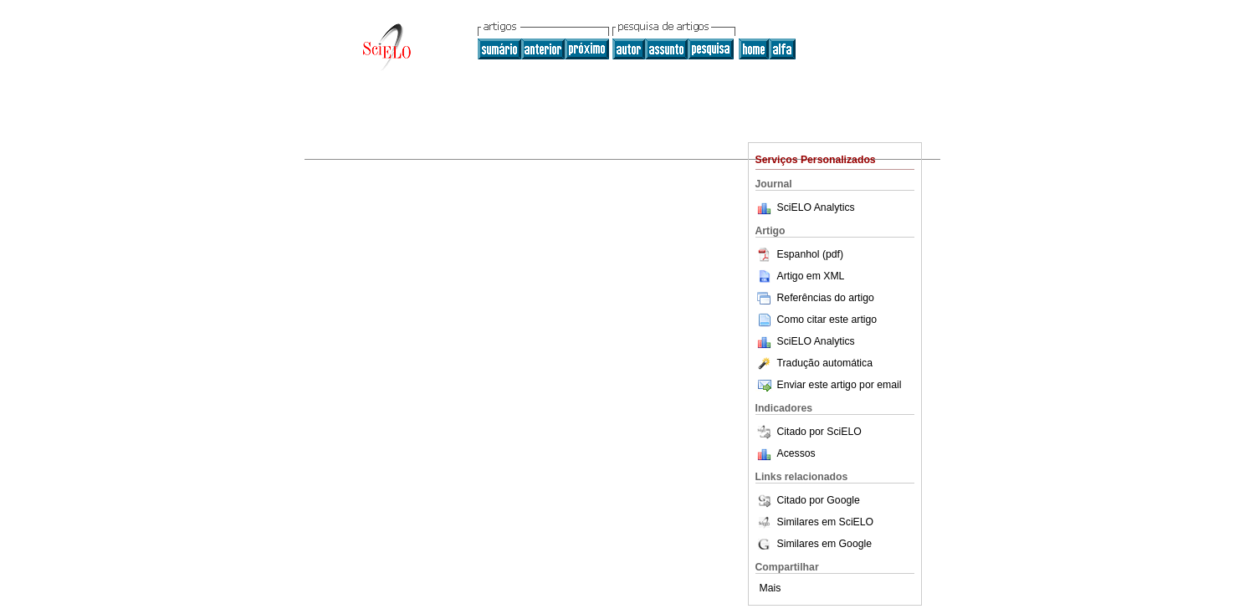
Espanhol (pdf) (799, 254)
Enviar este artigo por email (828, 385)
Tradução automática (814, 363)
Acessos (796, 453)
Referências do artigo (814, 298)
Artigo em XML (800, 276)
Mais (770, 588)
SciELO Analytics (816, 207)
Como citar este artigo (827, 319)
